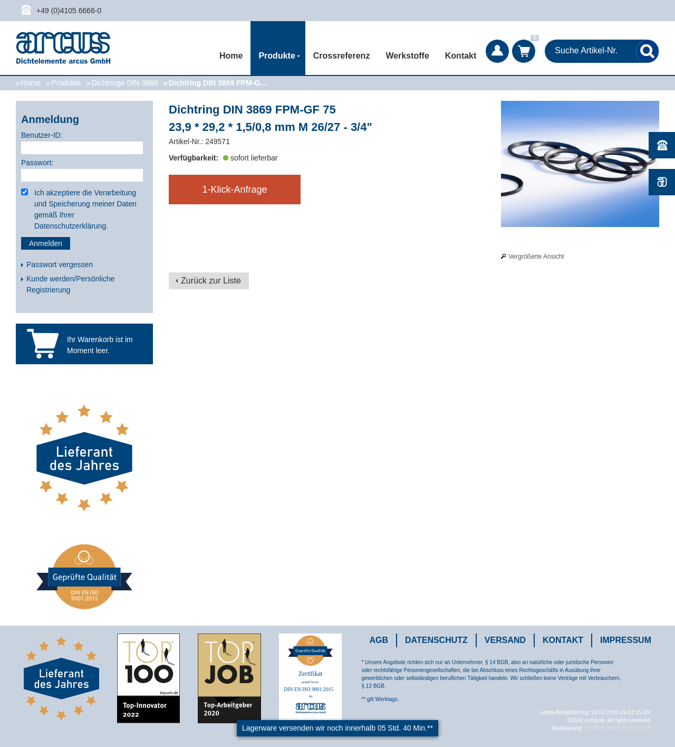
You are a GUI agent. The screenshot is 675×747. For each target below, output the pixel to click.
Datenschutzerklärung (70, 226)
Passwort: (37, 162)
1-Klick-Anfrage (234, 189)
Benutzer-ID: (42, 135)
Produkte (66, 83)
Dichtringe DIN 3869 (124, 83)
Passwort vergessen (59, 264)
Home (231, 55)
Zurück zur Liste (211, 280)
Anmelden (45, 243)
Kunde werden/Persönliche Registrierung (70, 284)
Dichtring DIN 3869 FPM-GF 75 (220, 83)
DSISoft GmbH (602, 728)
